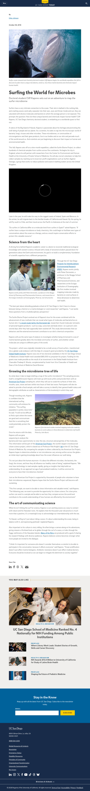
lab (62, 446)
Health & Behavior (45, 624)
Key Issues (12, 770)
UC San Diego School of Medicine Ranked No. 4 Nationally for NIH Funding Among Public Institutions (45, 633)
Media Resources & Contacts (18, 746)
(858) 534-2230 (14, 741)
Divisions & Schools (45, 781)
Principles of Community (17, 759)
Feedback (80, 788)
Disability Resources (16, 756)
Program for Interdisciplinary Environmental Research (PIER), (68, 266)
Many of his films (47, 533)
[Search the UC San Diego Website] (86, 3)
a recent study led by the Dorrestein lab (35, 323)
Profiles (35, 643)
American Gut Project (17, 382)
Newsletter (13, 749)
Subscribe (67, 713)
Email (18, 709)
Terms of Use (56, 788)
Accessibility (65, 788)
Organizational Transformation (19, 763)
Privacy (73, 788)
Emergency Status (15, 753)
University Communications (18, 766)
